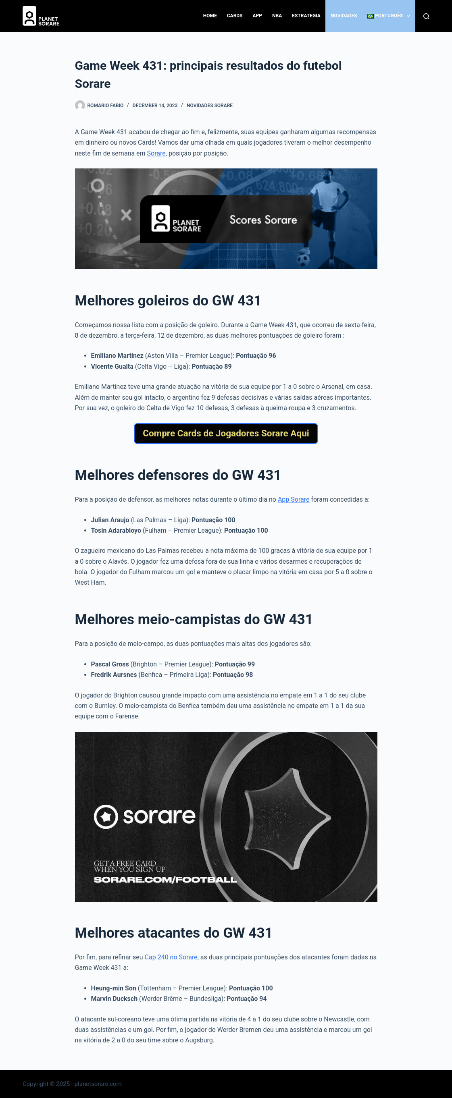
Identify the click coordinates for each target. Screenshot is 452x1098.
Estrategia (306, 16)
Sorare (156, 153)
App (257, 16)
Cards (235, 16)
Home (210, 16)
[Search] (426, 16)
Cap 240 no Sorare (171, 957)
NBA (277, 16)
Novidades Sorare (210, 105)
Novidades (344, 16)
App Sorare (294, 499)
